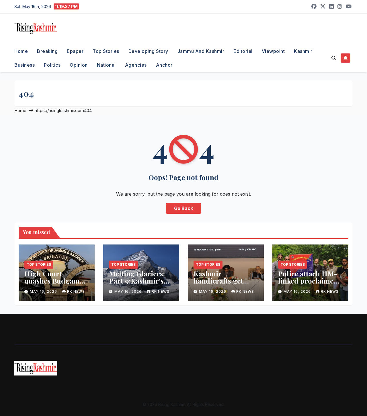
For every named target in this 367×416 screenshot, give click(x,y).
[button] (333, 58)
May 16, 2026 (44, 291)
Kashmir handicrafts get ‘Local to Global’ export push (220, 284)
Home (21, 51)
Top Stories (106, 51)
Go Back (183, 208)
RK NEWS (73, 291)
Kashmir (303, 51)
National (106, 65)
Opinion (79, 65)
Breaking (47, 51)
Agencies (136, 65)
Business (24, 65)
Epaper (75, 51)
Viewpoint (273, 51)
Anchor (164, 65)
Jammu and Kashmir (201, 51)
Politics (52, 65)
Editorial (243, 51)
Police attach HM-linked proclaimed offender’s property (309, 280)
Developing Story (148, 51)
